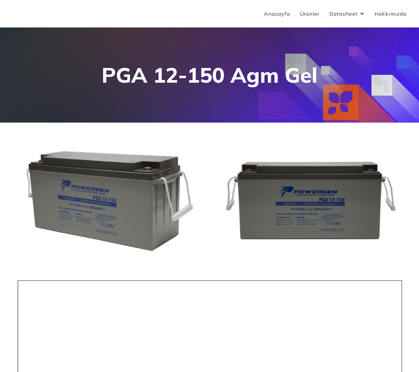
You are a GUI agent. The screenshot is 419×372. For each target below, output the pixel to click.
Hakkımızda (390, 14)
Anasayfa (277, 14)
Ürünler (309, 14)
